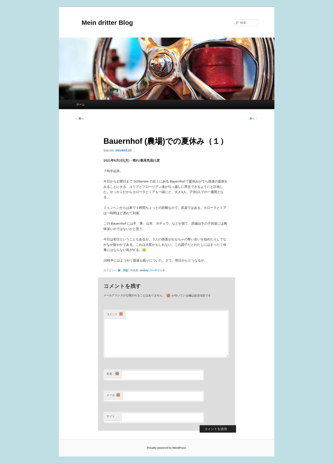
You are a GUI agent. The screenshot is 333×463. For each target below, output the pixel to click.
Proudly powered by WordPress (166, 447)
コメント (114, 314)
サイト (110, 416)
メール (113, 395)
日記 (125, 270)
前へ (79, 118)
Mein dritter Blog (104, 22)
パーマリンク (157, 270)
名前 (112, 374)
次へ (253, 118)
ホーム (80, 104)
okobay (144, 270)
